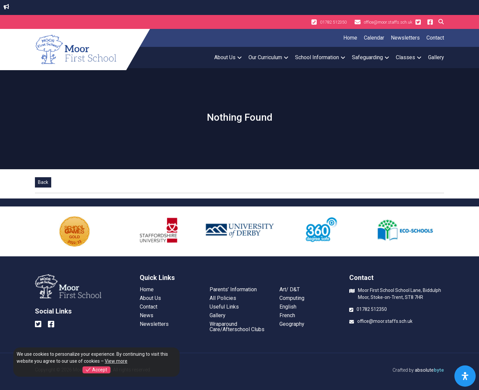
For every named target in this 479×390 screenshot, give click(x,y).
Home (350, 38)
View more (116, 361)
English (287, 307)
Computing (291, 298)
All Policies (223, 298)
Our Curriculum (265, 57)
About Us (225, 57)
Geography (291, 324)
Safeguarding (367, 57)
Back (43, 182)
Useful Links (224, 307)
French (287, 315)
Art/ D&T (289, 289)
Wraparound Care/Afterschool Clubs (237, 327)
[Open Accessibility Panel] (465, 376)
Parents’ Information (233, 289)
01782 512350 (329, 22)
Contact (435, 38)
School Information (317, 57)
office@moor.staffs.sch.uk (383, 22)
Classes (405, 57)
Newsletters (405, 38)
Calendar (374, 38)
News (146, 315)
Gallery (436, 57)
